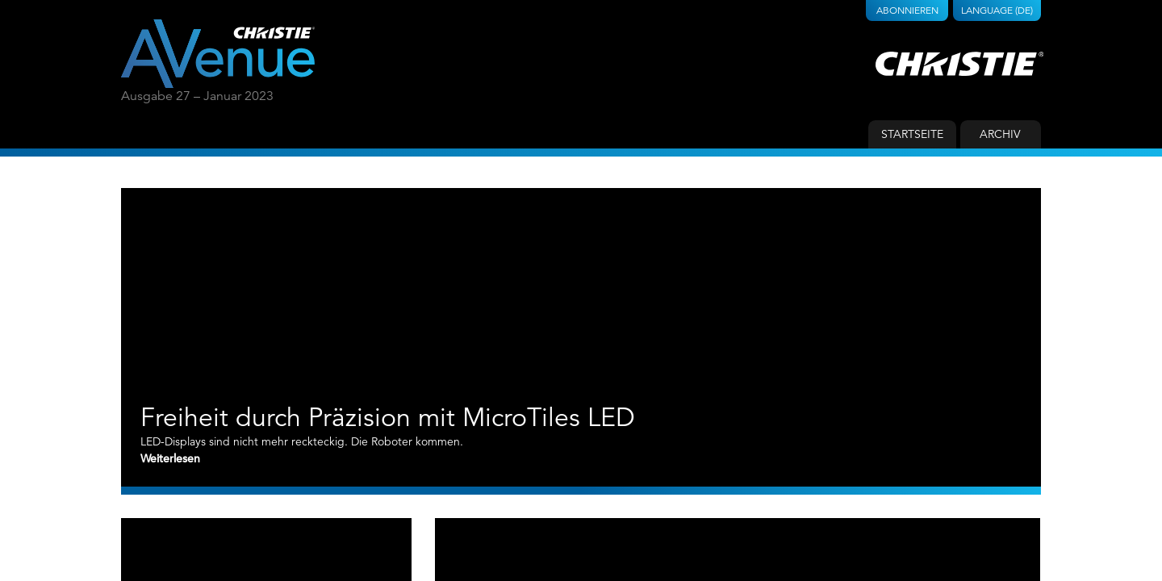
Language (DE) (997, 10)
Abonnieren (907, 10)
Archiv (1000, 134)
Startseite (912, 134)
